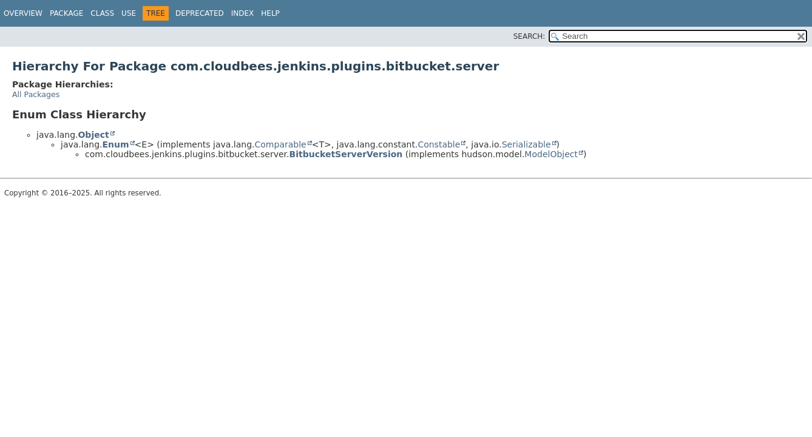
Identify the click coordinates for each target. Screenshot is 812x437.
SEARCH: (529, 36)
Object (93, 135)
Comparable (280, 144)
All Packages (35, 94)
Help (270, 13)
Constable (439, 144)
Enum (115, 144)
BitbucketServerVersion (346, 154)
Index (242, 13)
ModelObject (551, 154)
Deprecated (199, 13)
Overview (23, 13)
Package (66, 13)
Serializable (526, 144)
